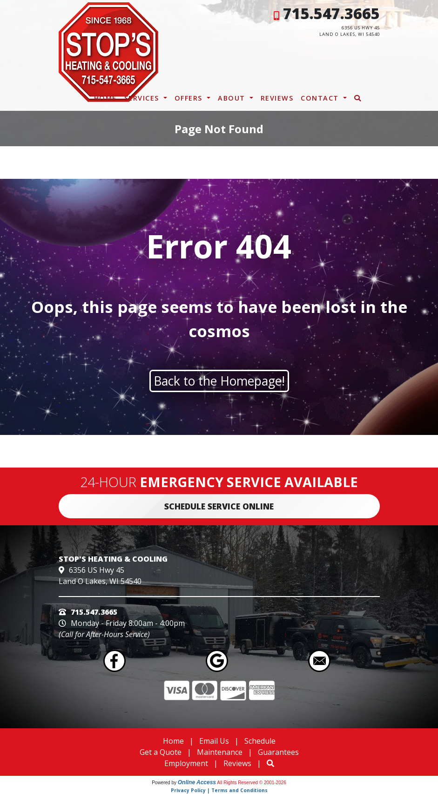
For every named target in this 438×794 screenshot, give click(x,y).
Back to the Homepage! (219, 381)
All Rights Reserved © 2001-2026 (251, 782)
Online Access (197, 782)
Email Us (214, 741)
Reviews (277, 98)
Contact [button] (321, 98)
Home (105, 98)
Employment (186, 763)
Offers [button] (190, 98)
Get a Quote (161, 752)
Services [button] (143, 98)
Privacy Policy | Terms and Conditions (219, 790)
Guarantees (278, 752)
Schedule (260, 741)
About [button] (233, 98)
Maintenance (220, 752)
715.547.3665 (331, 13)
